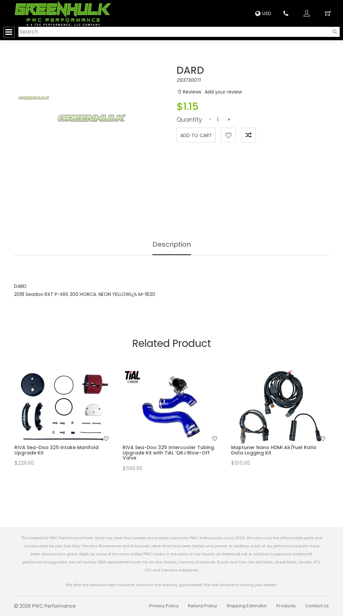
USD (263, 13)
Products (286, 606)
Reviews (192, 91)
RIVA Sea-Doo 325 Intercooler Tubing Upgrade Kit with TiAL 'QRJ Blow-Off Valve (168, 452)
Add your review (223, 91)
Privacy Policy (164, 606)
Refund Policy (202, 606)
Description (171, 244)
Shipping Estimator (246, 606)
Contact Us (317, 606)
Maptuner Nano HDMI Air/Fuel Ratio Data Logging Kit (274, 450)
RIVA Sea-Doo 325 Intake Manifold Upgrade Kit (56, 450)
